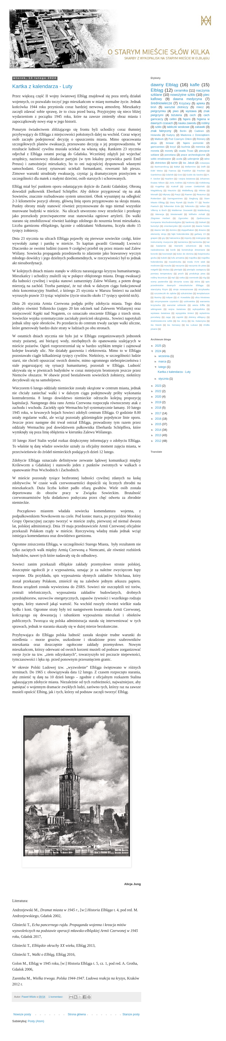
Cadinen (199, 131)
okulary (166, 269)
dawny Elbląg (164, 84)
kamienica (183, 242)
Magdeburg (156, 190)
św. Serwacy (174, 325)
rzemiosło (194, 277)
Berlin (183, 131)
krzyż (173, 146)
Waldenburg (204, 210)
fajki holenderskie (180, 234)
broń (153, 107)
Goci (180, 174)
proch (181, 273)
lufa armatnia (177, 257)
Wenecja (159, 214)
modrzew (155, 265)
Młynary (166, 194)
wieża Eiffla (198, 305)
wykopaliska (199, 309)
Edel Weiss (157, 170)
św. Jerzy (182, 321)
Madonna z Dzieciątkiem (195, 135)
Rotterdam (156, 198)
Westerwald (176, 214)
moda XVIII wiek (196, 261)
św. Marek (156, 325)
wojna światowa (177, 309)
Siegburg (193, 198)
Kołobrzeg (204, 182)
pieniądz (178, 269)
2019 (158, 402)
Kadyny (170, 135)
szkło (158, 127)
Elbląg (157, 90)
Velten (202, 206)
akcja (154, 143)
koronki (154, 253)
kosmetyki (167, 253)
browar (170, 143)
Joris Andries (175, 182)
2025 (158, 345)
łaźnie (174, 162)
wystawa (191, 111)
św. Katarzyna (198, 321)
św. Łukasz (192, 325)
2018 (158, 407)
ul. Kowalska (183, 297)
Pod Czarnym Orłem (180, 139)
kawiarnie (161, 245)
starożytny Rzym (159, 289)
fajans (186, 119)
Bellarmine (190, 166)
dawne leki (159, 230)
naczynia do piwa (197, 265)
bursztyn (155, 226)
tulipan (169, 297)
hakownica (174, 238)
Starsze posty (131, 1014)
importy (188, 238)
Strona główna (77, 1014)
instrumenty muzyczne (162, 242)
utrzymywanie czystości (167, 301)
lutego (162, 367)
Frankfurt (186, 170)
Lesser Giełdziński (195, 186)
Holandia (156, 135)
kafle (195, 84)
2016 (158, 418)
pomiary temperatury (161, 273)
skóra (197, 281)
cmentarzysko (171, 226)
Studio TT (192, 202)
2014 (158, 429)
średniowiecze (161, 103)
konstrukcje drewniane (193, 249)
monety (169, 150)
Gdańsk (170, 174)
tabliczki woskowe (178, 127)
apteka (200, 103)
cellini (173, 119)
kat (208, 242)
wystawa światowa (160, 313)
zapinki (179, 317)
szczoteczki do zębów (165, 293)
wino (207, 158)
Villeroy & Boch (159, 210)
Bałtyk (177, 166)
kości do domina (185, 253)
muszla (167, 265)
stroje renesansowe (183, 289)
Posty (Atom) (36, 1021)
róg (204, 277)
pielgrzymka (158, 111)
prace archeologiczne (193, 154)
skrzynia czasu (181, 281)
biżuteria (176, 115)
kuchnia (186, 146)
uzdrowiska (189, 301)
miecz (200, 107)
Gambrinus (156, 174)
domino (173, 230)
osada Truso (186, 150)
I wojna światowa (186, 178)
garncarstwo (158, 146)
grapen (154, 238)
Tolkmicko (189, 206)
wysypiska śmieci (185, 313)
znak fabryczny (161, 131)
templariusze (203, 293)
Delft (203, 166)
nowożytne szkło (182, 95)
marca (162, 361)
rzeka (182, 277)
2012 (158, 441)
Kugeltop (159, 186)
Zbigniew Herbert (160, 218)
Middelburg (187, 190)
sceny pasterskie (159, 281)
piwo (176, 111)
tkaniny (157, 297)
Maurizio (172, 190)
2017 (158, 413)
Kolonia (191, 182)
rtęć (173, 277)
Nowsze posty (22, 1014)
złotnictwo (160, 162)
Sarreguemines (175, 198)
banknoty (190, 222)
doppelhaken (187, 230)
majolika (193, 257)
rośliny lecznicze (159, 277)
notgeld (154, 269)
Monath (154, 194)
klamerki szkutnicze (185, 245)
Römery (201, 139)
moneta (155, 150)
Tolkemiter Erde (172, 206)
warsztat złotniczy (176, 107)
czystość (186, 226)
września (164, 356)
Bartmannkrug (162, 166)
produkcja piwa (197, 273)
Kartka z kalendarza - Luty (42, 86)
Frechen (201, 170)
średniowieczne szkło (161, 321)
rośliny (205, 123)
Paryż (178, 194)
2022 (158, 391)
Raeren (188, 194)
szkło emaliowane (161, 158)
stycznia (164, 378)
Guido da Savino (194, 174)
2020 (158, 396)
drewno (202, 230)
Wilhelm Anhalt (197, 214)
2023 (158, 385)
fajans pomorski (193, 143)
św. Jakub (188, 162)
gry (163, 238)
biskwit (202, 222)
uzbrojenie (193, 158)
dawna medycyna (187, 99)
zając (168, 317)
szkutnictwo (187, 293)
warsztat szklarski (176, 305)
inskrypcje (201, 238)
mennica (200, 146)
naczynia (179, 265)
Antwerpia (204, 163)
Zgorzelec (183, 218)
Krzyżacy (184, 103)
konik (173, 249)
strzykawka (204, 289)
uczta (179, 158)
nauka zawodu (187, 123)
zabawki (200, 127)
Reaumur (201, 194)
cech (193, 115)
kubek (164, 257)
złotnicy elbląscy (197, 317)
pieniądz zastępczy (196, 269)
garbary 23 (200, 234)
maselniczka (175, 261)
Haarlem (169, 178)
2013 (158, 435)
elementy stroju (158, 234)
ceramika (181, 90)
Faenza (172, 170)
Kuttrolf (174, 186)
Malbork (159, 139)
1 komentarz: (56, 996)
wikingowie (156, 309)
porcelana (170, 154)
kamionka (197, 242)
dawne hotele (203, 226)
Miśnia (202, 190)
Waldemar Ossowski (182, 210)
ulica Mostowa (202, 297)
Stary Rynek (176, 202)
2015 (158, 424)
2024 (158, 351)
